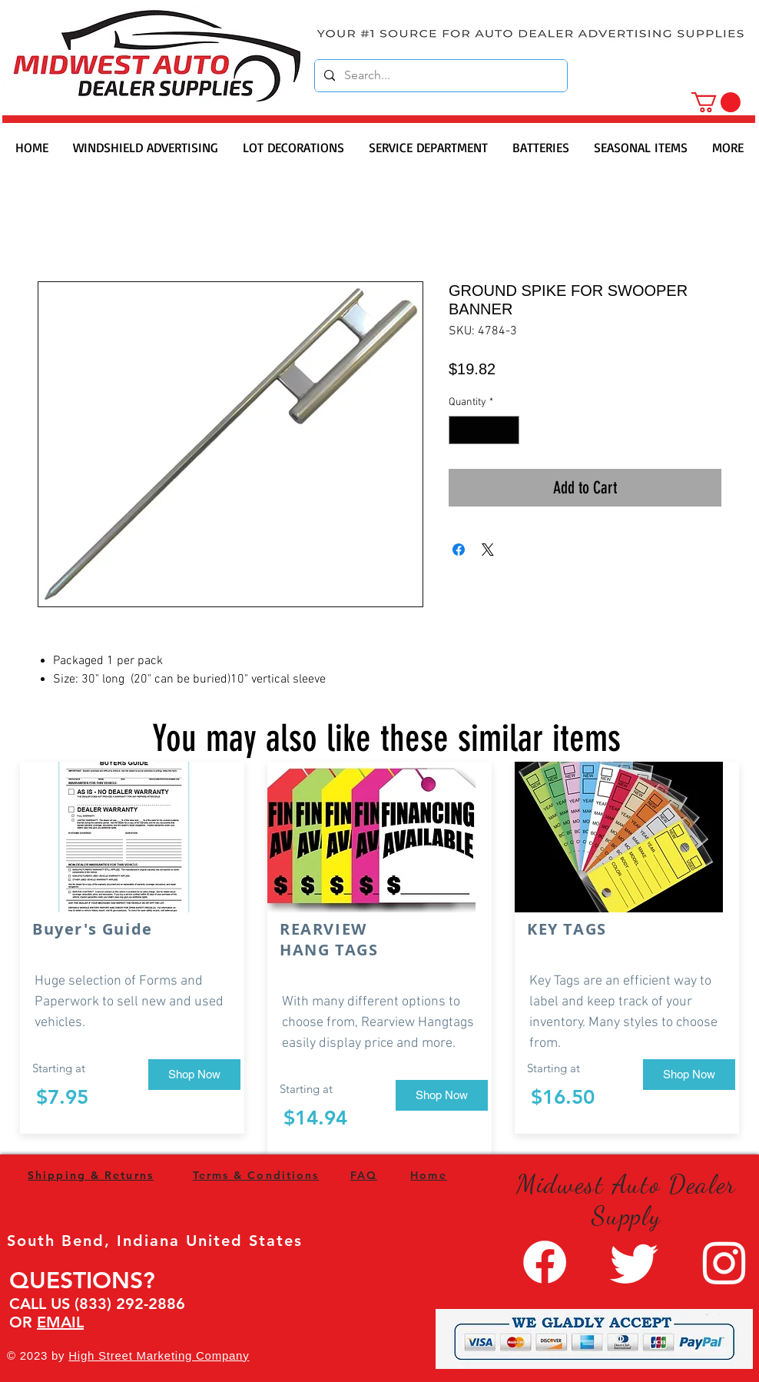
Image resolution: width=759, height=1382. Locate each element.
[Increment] (507, 430)
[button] (716, 102)
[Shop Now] (194, 1074)
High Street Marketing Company (158, 1355)
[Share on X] (488, 549)
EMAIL (60, 1322)
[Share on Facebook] (458, 549)
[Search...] (439, 75)
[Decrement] (460, 430)
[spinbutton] (484, 430)
